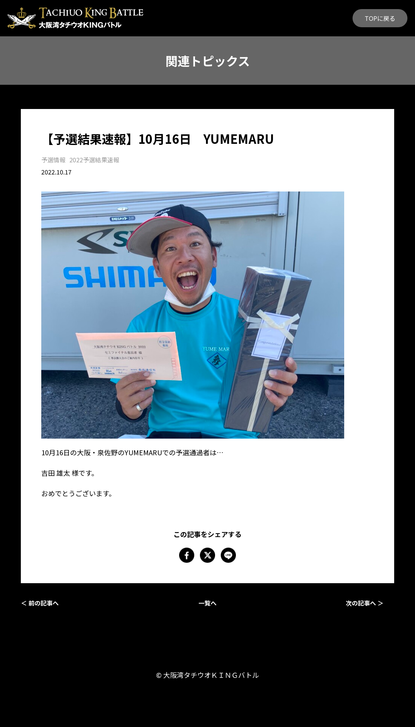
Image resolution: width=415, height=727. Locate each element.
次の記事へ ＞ (365, 602)
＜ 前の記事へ (40, 602)
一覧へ (207, 602)
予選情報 (53, 159)
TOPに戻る (380, 18)
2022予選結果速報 (94, 159)
